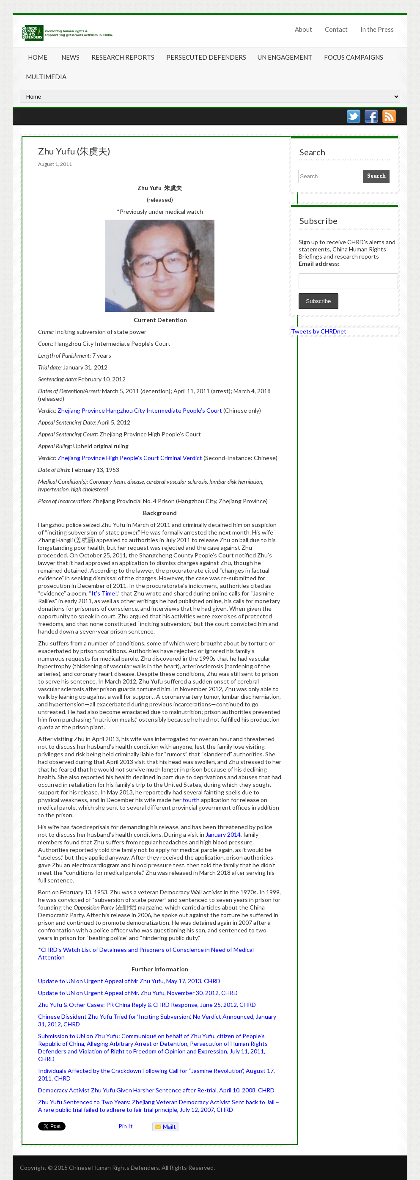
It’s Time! (104, 593)
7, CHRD (222, 1109)
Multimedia (46, 76)
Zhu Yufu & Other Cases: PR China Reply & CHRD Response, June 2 (127, 1004)
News (70, 57)
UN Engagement (285, 57)
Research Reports (122, 57)
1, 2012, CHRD (60, 1024)
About (303, 29)
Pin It (125, 1126)
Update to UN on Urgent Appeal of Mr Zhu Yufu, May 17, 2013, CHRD (129, 980)
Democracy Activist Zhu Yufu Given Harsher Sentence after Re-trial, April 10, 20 (143, 1090)
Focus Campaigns (353, 57)
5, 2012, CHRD (236, 1004)
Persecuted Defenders (206, 57)
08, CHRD (262, 1090)
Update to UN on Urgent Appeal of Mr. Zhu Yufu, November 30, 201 (126, 992)
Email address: (319, 263)
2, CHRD (226, 992)
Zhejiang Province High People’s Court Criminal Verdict (130, 457)
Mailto (164, 1127)
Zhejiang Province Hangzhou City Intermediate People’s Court (140, 410)
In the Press (377, 29)
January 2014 (223, 834)
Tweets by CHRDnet (318, 331)
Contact (336, 29)
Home (37, 57)
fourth (191, 799)
